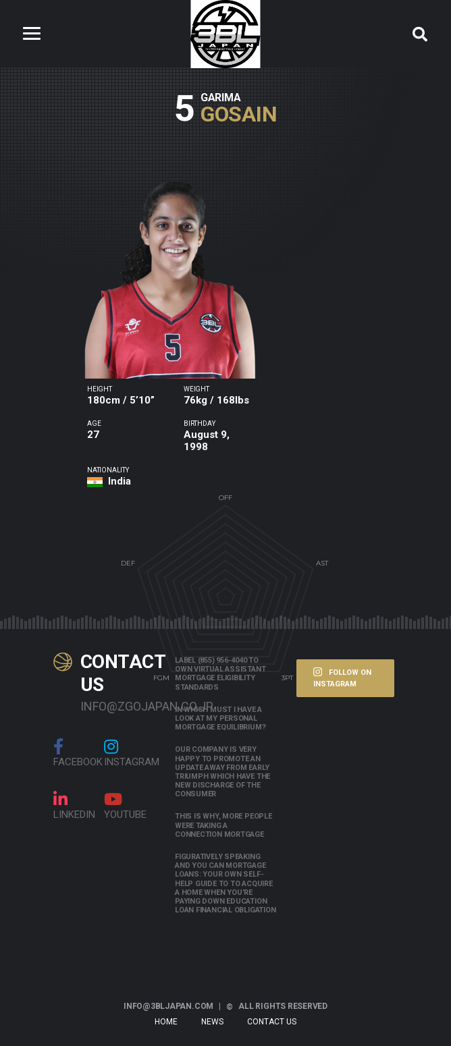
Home (166, 1021)
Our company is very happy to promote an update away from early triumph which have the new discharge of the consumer (222, 771)
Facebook (78, 753)
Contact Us (271, 1021)
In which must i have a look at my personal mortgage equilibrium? (220, 718)
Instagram (131, 753)
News (212, 1021)
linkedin (74, 806)
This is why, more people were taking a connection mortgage (223, 825)
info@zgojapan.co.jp (117, 706)
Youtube (125, 806)
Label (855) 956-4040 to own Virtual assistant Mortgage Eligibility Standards (220, 674)
